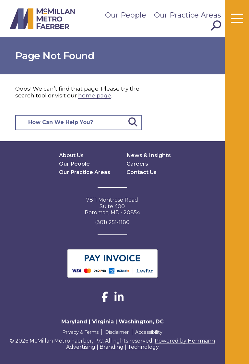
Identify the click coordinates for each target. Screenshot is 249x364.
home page (94, 95)
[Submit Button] (132, 123)
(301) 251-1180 (112, 222)
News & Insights (148, 155)
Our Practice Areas (187, 15)
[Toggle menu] (237, 19)
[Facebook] (104, 299)
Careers (137, 163)
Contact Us (141, 172)
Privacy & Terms (80, 332)
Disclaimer (117, 332)
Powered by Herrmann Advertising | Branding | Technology (140, 343)
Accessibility (149, 332)
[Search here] (70, 123)
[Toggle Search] (216, 25)
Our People (125, 15)
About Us (71, 155)
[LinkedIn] (119, 299)
